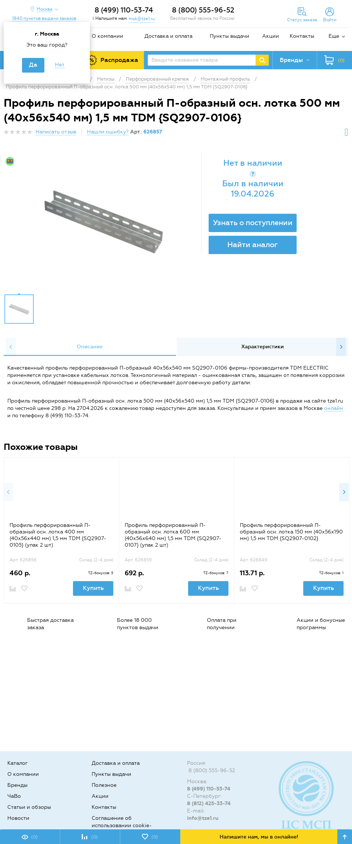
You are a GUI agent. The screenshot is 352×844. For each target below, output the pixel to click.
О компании (107, 36)
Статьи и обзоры (29, 807)
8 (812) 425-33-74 (209, 803)
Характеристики (262, 347)
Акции (270, 36)
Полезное (104, 785)
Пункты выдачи (229, 36)
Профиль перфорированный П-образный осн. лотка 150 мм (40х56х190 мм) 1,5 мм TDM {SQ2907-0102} (291, 532)
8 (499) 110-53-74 (124, 10)
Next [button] (341, 347)
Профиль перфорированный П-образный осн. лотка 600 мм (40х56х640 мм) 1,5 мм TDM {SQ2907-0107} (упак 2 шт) (173, 535)
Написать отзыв (56, 132)
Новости (18, 818)
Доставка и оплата (168, 36)
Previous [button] (11, 347)
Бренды (17, 785)
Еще (334, 36)
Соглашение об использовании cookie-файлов (122, 825)
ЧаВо (14, 796)
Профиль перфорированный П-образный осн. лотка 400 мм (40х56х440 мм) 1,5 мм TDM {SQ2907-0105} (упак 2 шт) (58, 535)
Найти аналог (252, 244)
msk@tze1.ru (142, 18)
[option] (103, 221)
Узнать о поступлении (253, 222)
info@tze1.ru (203, 818)
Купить (93, 587)
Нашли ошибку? (108, 132)
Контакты (302, 36)
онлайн (333, 408)
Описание (90, 347)
